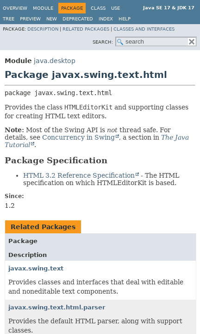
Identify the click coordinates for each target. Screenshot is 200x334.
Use (115, 8)
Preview (30, 18)
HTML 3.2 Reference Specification (79, 175)
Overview (15, 8)
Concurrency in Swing (78, 137)
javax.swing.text (35, 268)
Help (125, 18)
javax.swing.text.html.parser (56, 307)
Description (42, 29)
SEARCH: (103, 42)
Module (43, 8)
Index (106, 18)
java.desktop (54, 60)
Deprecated (77, 18)
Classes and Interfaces (144, 29)
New (51, 18)
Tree (8, 18)
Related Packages (85, 29)
